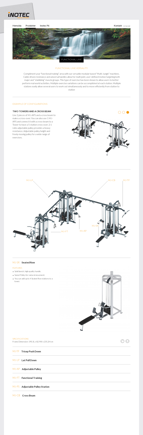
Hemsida (17, 25)
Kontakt (118, 25)
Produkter (31, 25)
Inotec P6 (44, 25)
